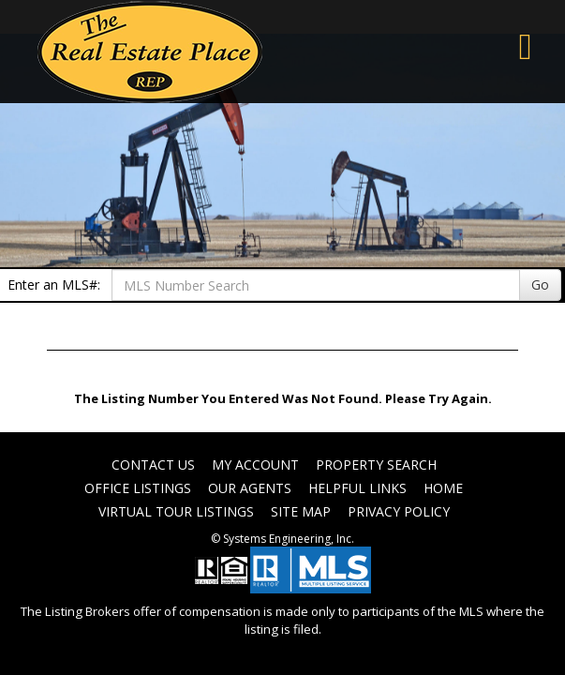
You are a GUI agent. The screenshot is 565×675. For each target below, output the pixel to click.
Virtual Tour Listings (176, 511)
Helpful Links (357, 488)
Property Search (376, 464)
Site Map (301, 511)
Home (443, 488)
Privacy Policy (399, 511)
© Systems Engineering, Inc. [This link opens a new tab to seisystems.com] (282, 539)
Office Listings (137, 488)
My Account (255, 464)
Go (540, 284)
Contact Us (153, 464)
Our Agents (249, 488)
